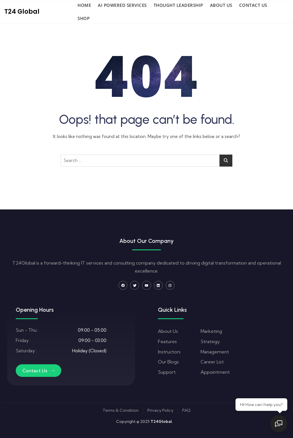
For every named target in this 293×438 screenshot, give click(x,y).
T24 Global (21, 11)
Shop (84, 18)
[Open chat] (278, 423)
